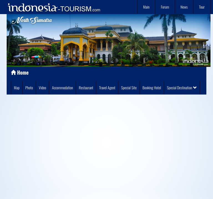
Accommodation (62, 87)
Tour (202, 7)
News (184, 7)
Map (16, 87)
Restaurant (86, 87)
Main (146, 7)
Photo (29, 87)
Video (42, 87)
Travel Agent (107, 87)
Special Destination (182, 87)
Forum (165, 7)
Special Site (129, 87)
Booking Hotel (152, 87)
